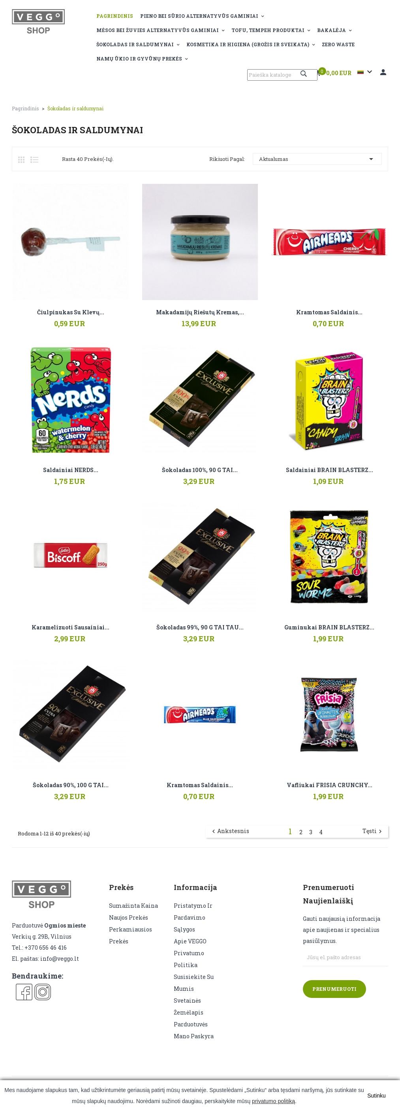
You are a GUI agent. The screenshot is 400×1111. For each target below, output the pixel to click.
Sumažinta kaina (133, 905)
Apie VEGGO (190, 941)
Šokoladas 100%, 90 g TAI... (200, 470)
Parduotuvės (191, 1024)
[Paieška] (282, 75)
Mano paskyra (194, 1036)
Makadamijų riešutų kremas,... (200, 312)
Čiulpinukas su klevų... (70, 312)
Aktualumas (317, 159)
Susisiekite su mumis (194, 982)
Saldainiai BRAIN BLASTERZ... (329, 470)
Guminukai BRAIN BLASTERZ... (329, 627)
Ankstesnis (229, 831)
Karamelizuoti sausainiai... (70, 627)
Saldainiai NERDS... (70, 470)
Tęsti (373, 831)
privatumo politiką (273, 1101)
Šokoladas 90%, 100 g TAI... (71, 785)
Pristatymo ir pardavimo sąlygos (193, 917)
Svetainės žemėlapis (188, 1006)
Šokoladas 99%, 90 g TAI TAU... (200, 627)
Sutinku (376, 1095)
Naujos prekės (128, 917)
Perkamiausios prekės (130, 935)
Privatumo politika (189, 959)
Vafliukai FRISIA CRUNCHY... (329, 785)
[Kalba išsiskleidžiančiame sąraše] (365, 72)
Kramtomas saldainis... (329, 312)
